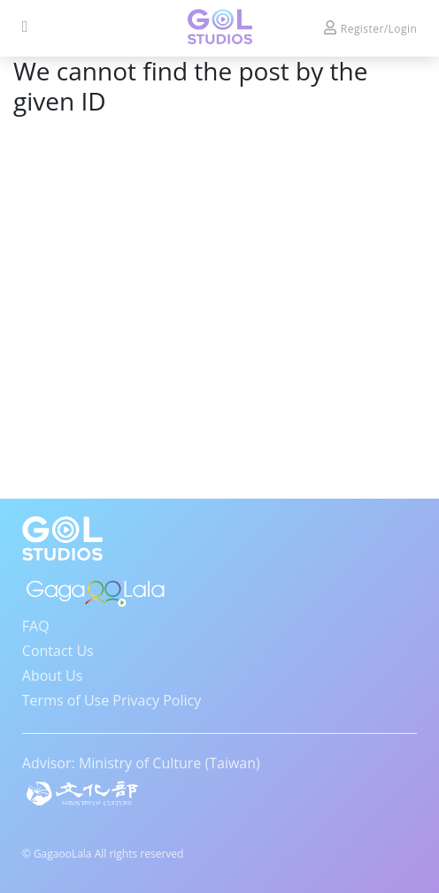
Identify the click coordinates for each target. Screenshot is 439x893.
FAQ (36, 626)
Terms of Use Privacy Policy (111, 700)
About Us (52, 675)
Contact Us (58, 650)
